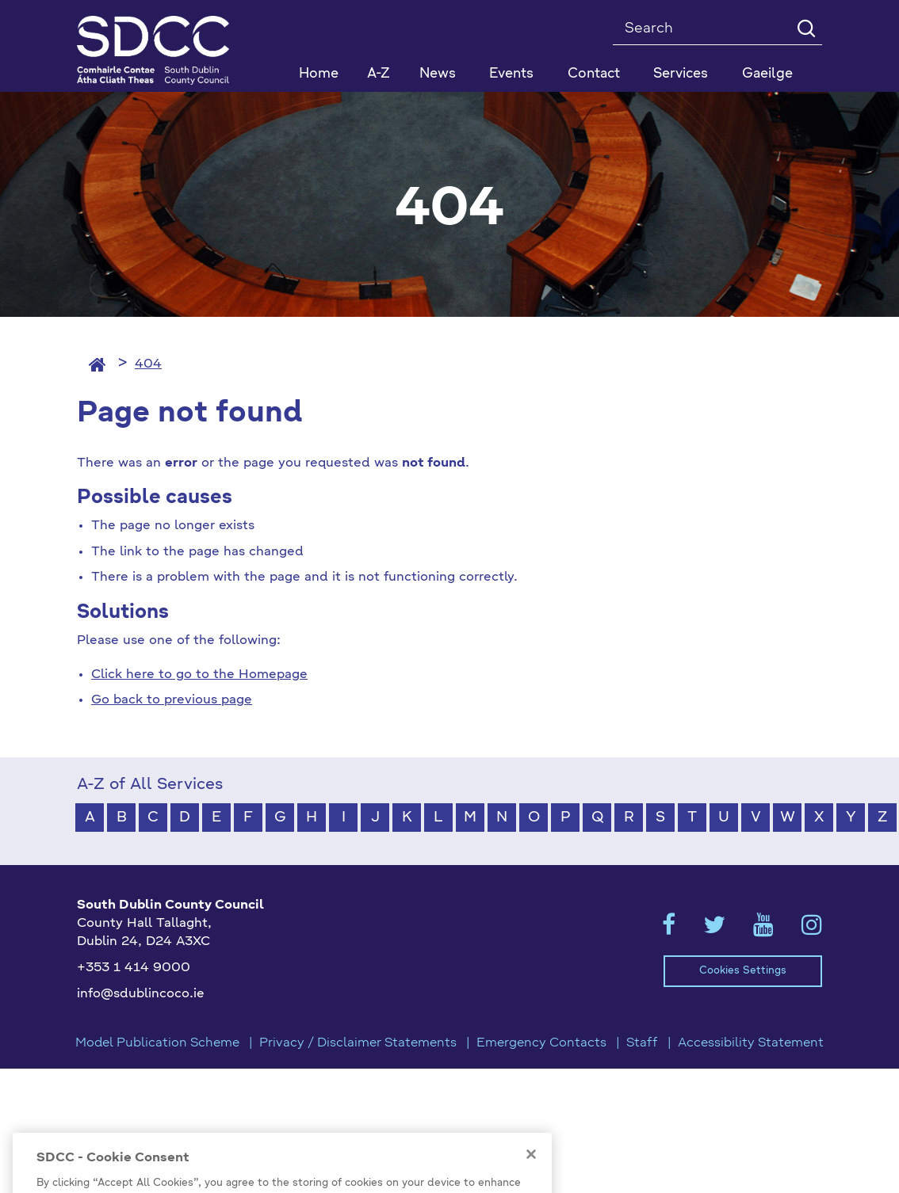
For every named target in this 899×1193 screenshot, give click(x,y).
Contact (594, 74)
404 (148, 364)
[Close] (531, 1178)
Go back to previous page (171, 700)
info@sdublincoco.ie (141, 994)
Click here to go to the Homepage (199, 675)
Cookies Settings (742, 971)
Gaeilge (767, 74)
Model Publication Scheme (157, 1043)
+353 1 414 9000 (133, 968)
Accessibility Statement (751, 1043)
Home (319, 74)
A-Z (378, 74)
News (437, 74)
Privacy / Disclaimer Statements (358, 1043)
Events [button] (511, 74)
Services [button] (680, 74)
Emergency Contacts (541, 1043)
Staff (642, 1043)
